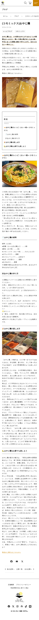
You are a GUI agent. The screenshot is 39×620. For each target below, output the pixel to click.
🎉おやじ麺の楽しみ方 (12, 142)
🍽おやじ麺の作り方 (12, 138)
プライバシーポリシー (23, 584)
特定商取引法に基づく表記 (19, 588)
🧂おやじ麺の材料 (11, 134)
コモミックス (20, 31)
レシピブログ (7, 31)
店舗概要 (11, 584)
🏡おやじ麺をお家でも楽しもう (15, 146)
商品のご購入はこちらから (11, 552)
